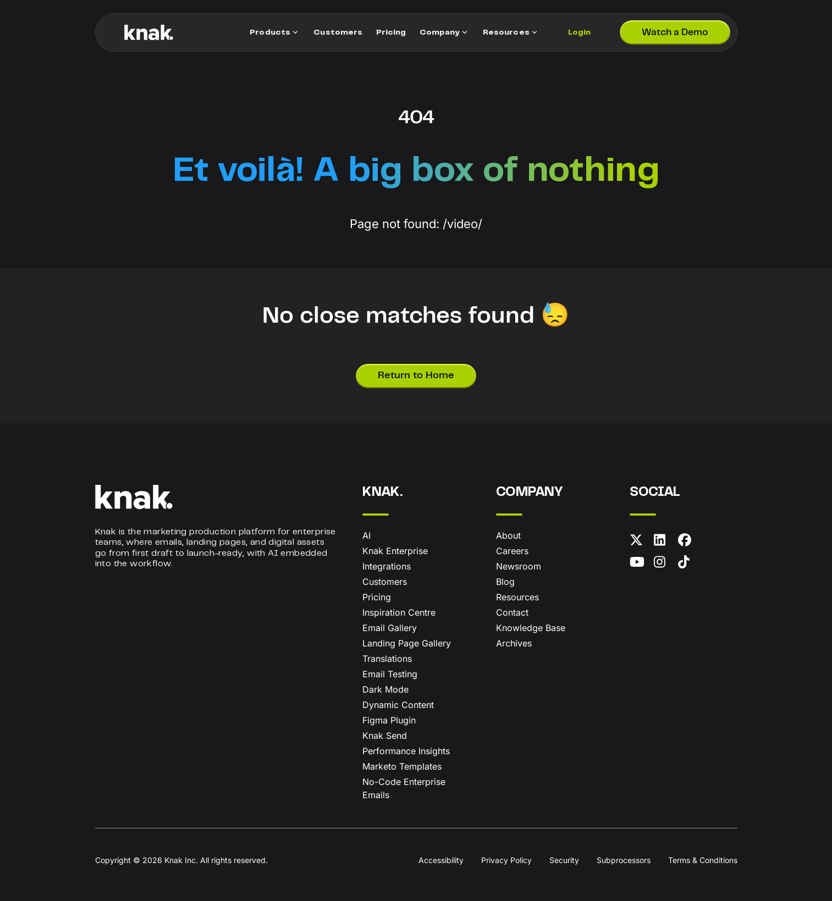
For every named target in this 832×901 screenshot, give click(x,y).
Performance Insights (406, 750)
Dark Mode (385, 689)
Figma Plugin (389, 720)
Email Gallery (389, 627)
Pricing (376, 597)
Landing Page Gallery (406, 643)
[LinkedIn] (664, 542)
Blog (505, 581)
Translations (387, 658)
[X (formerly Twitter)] (639, 542)
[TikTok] (688, 564)
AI (366, 535)
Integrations (386, 566)
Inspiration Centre (399, 612)
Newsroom (518, 566)
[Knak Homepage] (149, 32)
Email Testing (389, 673)
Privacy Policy (506, 860)
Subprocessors (624, 860)
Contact (512, 612)
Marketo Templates (402, 766)
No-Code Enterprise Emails (403, 788)
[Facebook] (688, 542)
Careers (512, 550)
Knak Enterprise (395, 550)
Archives (514, 643)
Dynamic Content (398, 704)
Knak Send (384, 735)
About (508, 535)
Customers (384, 581)
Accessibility (441, 860)
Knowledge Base (530, 627)
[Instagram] (664, 564)
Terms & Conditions (702, 860)
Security (564, 860)
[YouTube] (639, 564)
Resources (517, 597)
